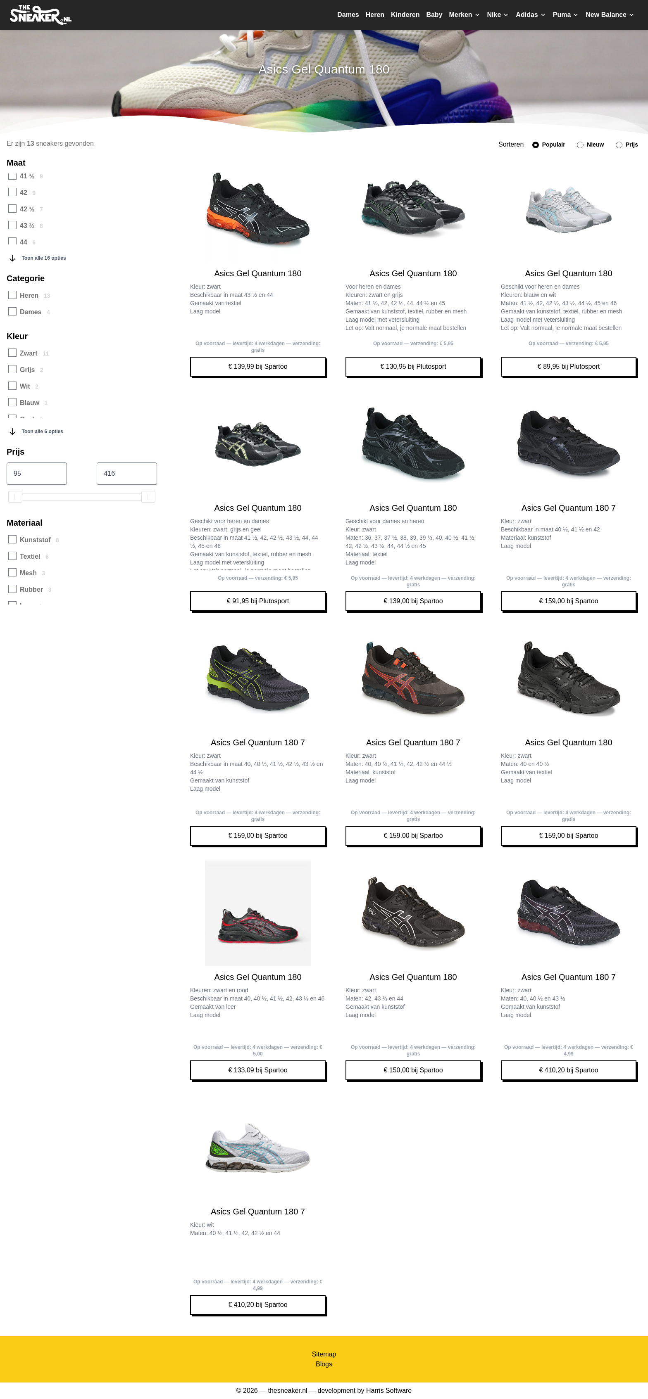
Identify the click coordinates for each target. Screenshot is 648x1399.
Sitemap (324, 1354)
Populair (548, 144)
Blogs (324, 1364)
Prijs (627, 144)
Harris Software (389, 1390)
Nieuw (590, 144)
